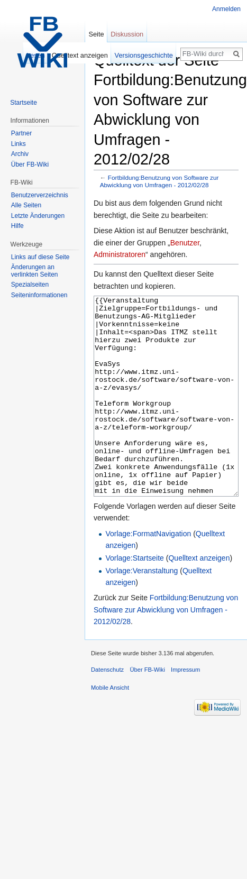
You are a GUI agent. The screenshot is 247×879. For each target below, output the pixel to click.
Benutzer (184, 243)
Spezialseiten (30, 284)
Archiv (20, 154)
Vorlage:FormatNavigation (148, 573)
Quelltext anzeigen (199, 597)
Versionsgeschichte (144, 55)
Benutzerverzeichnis (39, 195)
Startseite (23, 102)
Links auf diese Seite (40, 257)
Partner (21, 133)
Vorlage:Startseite (134, 597)
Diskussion (127, 34)
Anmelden (226, 9)
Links (18, 144)
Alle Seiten (26, 205)
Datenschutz (107, 709)
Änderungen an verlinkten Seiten (34, 270)
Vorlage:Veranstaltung (141, 610)
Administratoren (119, 254)
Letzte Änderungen (38, 215)
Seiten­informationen (39, 295)
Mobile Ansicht (110, 727)
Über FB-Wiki (30, 164)
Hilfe (17, 226)
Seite (96, 34)
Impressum (185, 709)
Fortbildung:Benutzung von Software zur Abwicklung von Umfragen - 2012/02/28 (159, 181)
